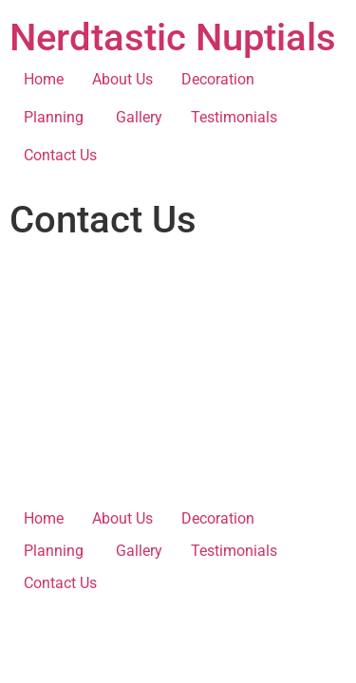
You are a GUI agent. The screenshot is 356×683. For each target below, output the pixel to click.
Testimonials (234, 117)
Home (44, 79)
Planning (55, 117)
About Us (122, 79)
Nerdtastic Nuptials (172, 37)
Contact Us (60, 155)
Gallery (139, 117)
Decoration (217, 79)
